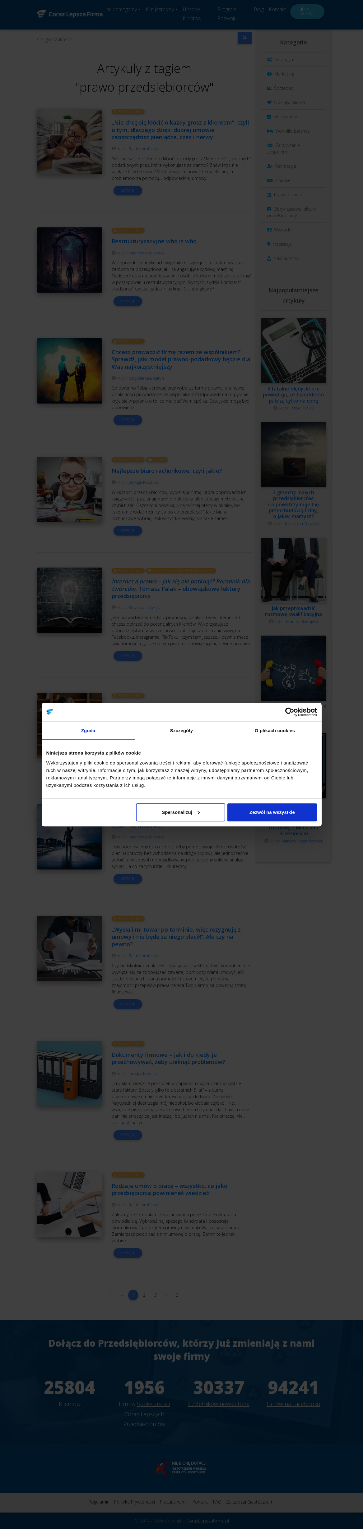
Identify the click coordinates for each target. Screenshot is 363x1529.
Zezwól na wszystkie (272, 812)
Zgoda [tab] (88, 730)
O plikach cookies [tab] (275, 730)
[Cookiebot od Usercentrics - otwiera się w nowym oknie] (290, 712)
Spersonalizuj (181, 812)
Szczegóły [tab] (181, 730)
